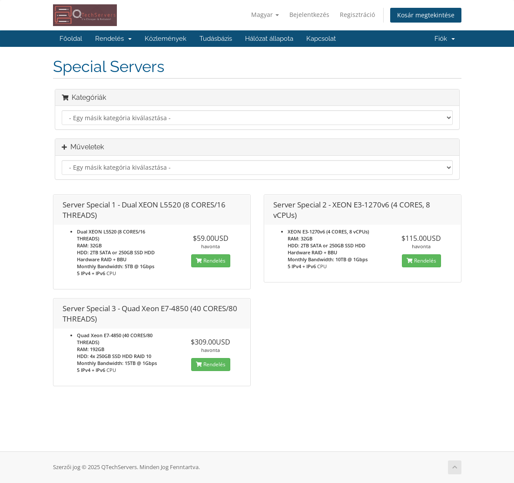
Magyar (265, 14)
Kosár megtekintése (425, 15)
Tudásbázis (215, 39)
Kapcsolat (321, 39)
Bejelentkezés (309, 14)
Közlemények (165, 39)
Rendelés (113, 39)
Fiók (444, 39)
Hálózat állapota (269, 39)
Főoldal (71, 39)
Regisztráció (357, 14)
